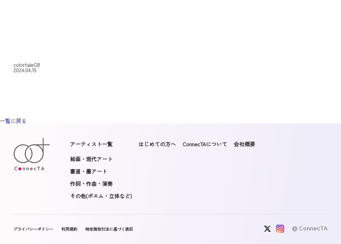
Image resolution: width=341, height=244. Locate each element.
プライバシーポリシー (33, 229)
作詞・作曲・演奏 (91, 183)
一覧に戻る (13, 121)
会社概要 (244, 144)
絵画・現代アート (91, 159)
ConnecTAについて (204, 144)
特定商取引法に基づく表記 (109, 229)
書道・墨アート (88, 171)
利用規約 (69, 229)
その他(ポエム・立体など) (101, 196)
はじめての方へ (157, 144)
